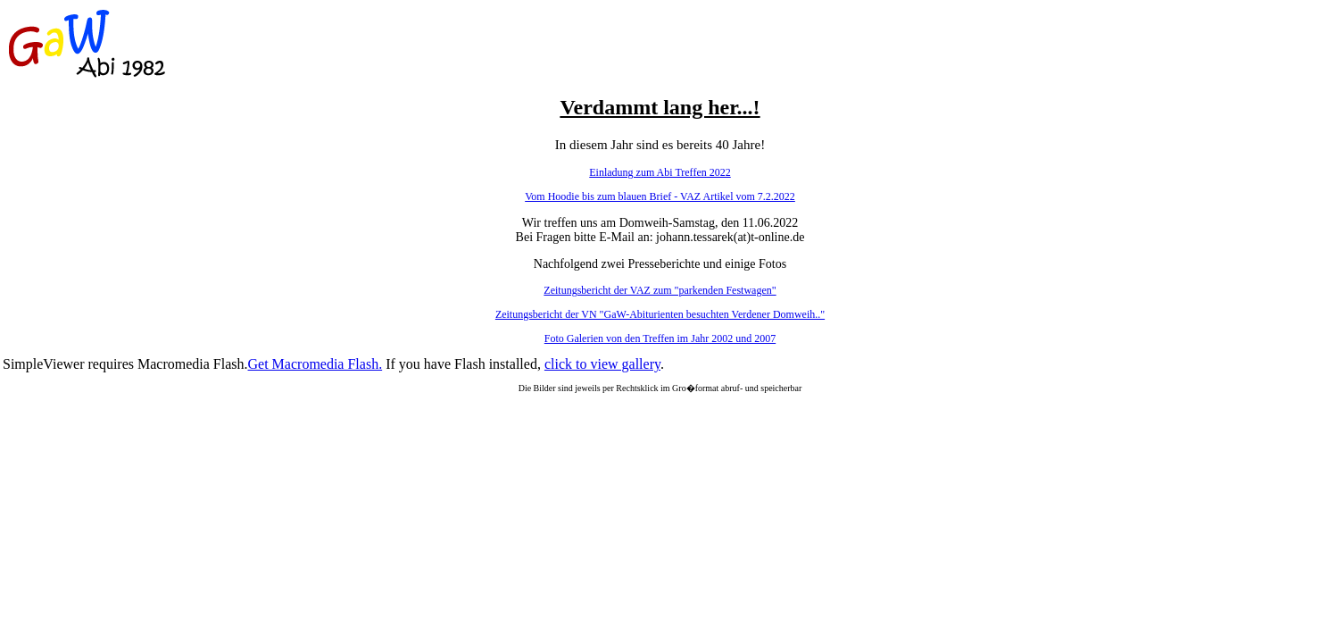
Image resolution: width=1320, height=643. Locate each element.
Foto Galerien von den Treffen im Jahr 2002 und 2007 (660, 338)
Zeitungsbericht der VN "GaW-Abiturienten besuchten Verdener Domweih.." (660, 314)
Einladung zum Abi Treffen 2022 (659, 172)
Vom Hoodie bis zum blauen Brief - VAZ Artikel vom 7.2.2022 (660, 196)
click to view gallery (602, 364)
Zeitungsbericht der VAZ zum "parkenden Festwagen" (660, 290)
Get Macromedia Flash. (315, 364)
